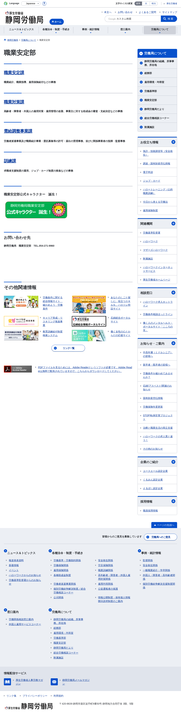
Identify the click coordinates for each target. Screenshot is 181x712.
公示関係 (58, 594)
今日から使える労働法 (155, 202)
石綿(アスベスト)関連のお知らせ (157, 389)
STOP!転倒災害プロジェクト (158, 418)
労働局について (155, 53)
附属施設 (149, 127)
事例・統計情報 (153, 551)
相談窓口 (157, 293)
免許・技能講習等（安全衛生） (158, 153)
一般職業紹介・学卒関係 (156, 567)
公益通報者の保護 (108, 586)
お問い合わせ (125, 12)
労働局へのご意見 (161, 537)
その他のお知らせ (153, 450)
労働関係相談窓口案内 (21, 613)
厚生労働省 (172, 3)
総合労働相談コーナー (156, 118)
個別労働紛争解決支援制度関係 (159, 583)
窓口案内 (14, 607)
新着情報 (14, 562)
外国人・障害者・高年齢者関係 (159, 574)
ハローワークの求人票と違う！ (158, 439)
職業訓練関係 (105, 567)
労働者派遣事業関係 (65, 581)
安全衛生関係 (105, 557)
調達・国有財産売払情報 (156, 163)
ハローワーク (150, 242)
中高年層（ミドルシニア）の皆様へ (158, 355)
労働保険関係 (61, 562)
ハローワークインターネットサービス (158, 270)
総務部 (148, 73)
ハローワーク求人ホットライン (158, 304)
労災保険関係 (105, 562)
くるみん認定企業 (153, 481)
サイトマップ (169, 12)
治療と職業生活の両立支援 (158, 429)
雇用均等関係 (105, 581)
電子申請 (148, 172)
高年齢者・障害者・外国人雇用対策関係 (114, 574)
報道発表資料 (16, 557)
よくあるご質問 (147, 12)
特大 (154, 3)
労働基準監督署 (151, 233)
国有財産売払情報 (153, 399)
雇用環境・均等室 (154, 82)
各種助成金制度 (62, 572)
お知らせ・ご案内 (157, 344)
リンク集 (11, 689)
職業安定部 (150, 100)
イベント (14, 567)
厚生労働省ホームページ (156, 280)
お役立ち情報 (157, 142)
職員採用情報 (150, 512)
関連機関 (157, 224)
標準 (138, 3)
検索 (171, 18)
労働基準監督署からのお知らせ (25, 579)
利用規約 (58, 689)
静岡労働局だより (154, 109)
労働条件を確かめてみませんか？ (158, 376)
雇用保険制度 (150, 210)
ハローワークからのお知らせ (25, 572)
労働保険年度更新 (153, 408)
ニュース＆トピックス (23, 551)
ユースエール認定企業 (155, 472)
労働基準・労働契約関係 (67, 557)
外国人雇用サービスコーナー (25, 618)
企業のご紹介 (157, 463)
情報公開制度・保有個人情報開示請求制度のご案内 (114, 596)
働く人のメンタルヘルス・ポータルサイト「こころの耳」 (158, 327)
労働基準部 (150, 91)
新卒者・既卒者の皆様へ (156, 366)
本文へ (108, 12)
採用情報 (157, 503)
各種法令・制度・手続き (69, 551)
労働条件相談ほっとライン (158, 315)
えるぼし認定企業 (153, 489)
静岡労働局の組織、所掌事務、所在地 (159, 63)
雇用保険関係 (61, 567)
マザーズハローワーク (155, 250)
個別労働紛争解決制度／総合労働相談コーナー (70, 588)
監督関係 (148, 557)
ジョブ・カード (151, 181)
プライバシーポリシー (35, 689)
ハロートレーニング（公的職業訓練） (158, 191)
